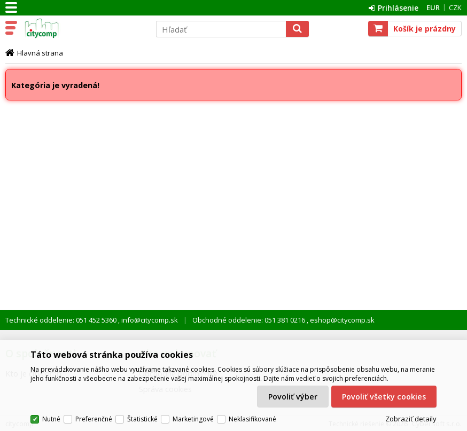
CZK (455, 7)
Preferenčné (93, 419)
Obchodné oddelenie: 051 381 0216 (249, 320)
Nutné (51, 419)
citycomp (83, 28)
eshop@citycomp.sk (341, 320)
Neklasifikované (252, 419)
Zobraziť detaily (411, 419)
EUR (433, 7)
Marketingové (193, 419)
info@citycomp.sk (149, 320)
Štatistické (142, 419)
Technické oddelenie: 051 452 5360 (61, 320)
